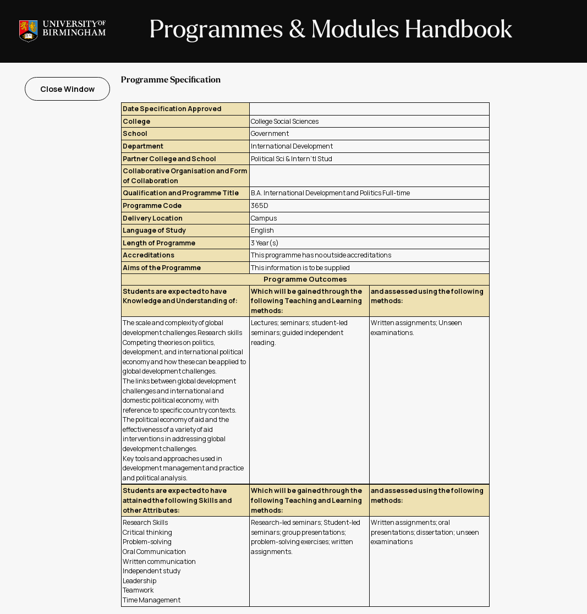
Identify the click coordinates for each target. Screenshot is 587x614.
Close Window (67, 89)
